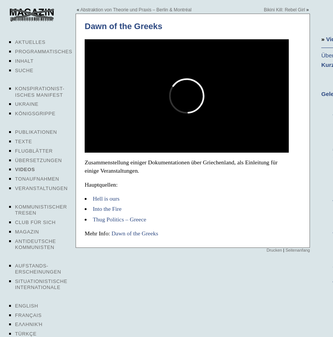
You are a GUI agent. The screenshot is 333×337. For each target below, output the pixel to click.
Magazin (27, 232)
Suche (24, 70)
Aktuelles (30, 42)
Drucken (274, 250)
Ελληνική (29, 324)
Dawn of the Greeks (135, 233)
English (26, 306)
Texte (23, 141)
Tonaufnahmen (37, 179)
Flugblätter (34, 151)
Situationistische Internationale (41, 284)
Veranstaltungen (41, 188)
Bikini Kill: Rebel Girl (284, 9)
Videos (25, 169)
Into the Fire (107, 209)
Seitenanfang (297, 250)
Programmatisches (44, 51)
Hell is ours (106, 198)
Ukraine (27, 104)
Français (28, 315)
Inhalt (24, 61)
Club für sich (35, 222)
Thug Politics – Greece (119, 219)
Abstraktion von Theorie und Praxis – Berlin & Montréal (135, 9)
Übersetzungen (38, 160)
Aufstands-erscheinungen (38, 269)
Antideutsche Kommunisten (35, 244)
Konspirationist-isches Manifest (40, 91)
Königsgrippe (35, 113)
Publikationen (36, 132)
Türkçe (26, 334)
